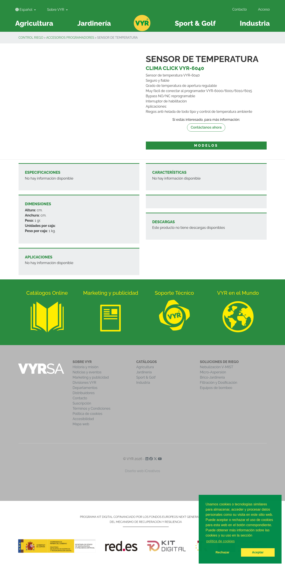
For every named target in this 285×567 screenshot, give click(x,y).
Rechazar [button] (222, 552)
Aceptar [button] (258, 552)
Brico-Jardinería (212, 377)
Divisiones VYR (84, 383)
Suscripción (82, 403)
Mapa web (81, 424)
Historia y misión (86, 367)
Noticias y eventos (87, 372)
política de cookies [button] (220, 541)
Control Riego (31, 37)
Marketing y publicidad (91, 377)
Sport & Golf (146, 377)
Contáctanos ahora (206, 127)
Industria (143, 383)
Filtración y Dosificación (218, 383)
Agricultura (145, 367)
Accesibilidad (83, 419)
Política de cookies (87, 414)
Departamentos (85, 388)
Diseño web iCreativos (142, 471)
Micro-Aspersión (213, 372)
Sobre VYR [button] (56, 10)
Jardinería (144, 372)
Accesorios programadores (70, 37)
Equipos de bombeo (216, 388)
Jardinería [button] (94, 23)
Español (24, 10)
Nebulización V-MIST (216, 367)
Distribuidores (84, 393)
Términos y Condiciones (91, 408)
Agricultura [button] (34, 23)
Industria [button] (255, 23)
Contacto (239, 9)
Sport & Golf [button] (195, 23)
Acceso (264, 9)
